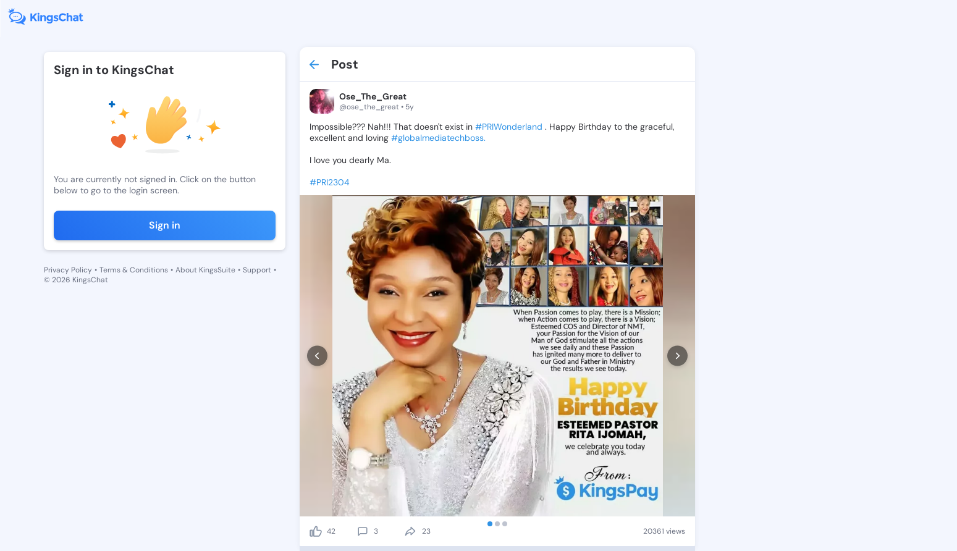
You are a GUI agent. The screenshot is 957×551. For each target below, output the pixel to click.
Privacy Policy (68, 270)
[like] (316, 531)
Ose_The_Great (373, 96)
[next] (677, 356)
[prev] (317, 356)
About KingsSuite (205, 270)
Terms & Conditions (133, 270)
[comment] (362, 531)
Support (257, 270)
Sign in (164, 225)
